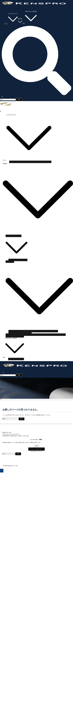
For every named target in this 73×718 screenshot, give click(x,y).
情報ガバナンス (28, 334)
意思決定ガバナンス (20, 334)
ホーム (6, 23)
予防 (9, 259)
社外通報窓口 (24, 259)
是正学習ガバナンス (61, 334)
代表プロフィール (37, 161)
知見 (24, 23)
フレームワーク (29, 161)
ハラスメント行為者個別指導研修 (50, 331)
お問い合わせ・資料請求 (31, 11)
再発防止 (13, 259)
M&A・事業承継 (20, 336)
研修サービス (18, 259)
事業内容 (20, 18)
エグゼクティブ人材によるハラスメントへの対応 (20, 332)
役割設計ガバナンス (10, 334)
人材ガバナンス (43, 334)
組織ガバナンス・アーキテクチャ (13, 235)
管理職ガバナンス (10, 261)
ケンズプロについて (13, 13)
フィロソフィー (22, 161)
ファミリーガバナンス (11, 336)
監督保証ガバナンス (51, 334)
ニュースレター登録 (46, 161)
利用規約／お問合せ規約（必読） (16, 359)
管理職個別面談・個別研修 (14, 331)
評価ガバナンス (35, 334)
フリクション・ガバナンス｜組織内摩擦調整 (31, 331)
